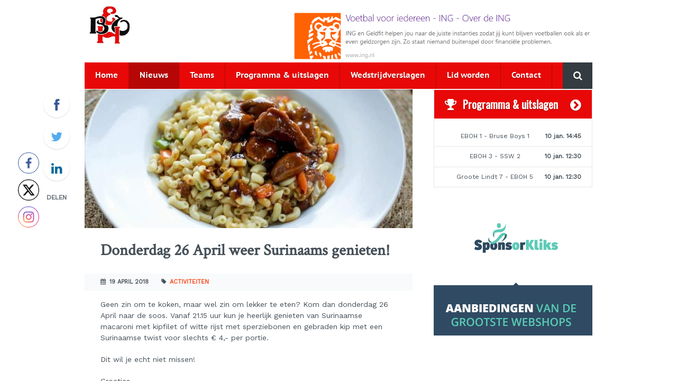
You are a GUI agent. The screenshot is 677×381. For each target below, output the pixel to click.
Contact (526, 75)
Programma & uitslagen (282, 75)
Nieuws (154, 75)
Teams (202, 75)
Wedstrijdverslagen (388, 75)
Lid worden (468, 75)
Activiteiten (189, 281)
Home (106, 75)
